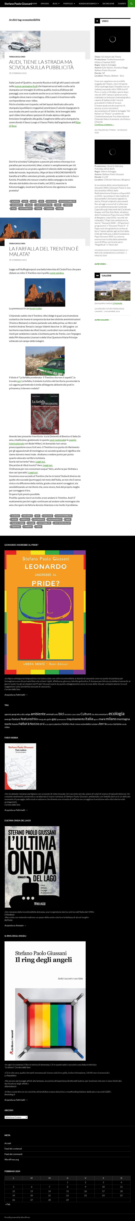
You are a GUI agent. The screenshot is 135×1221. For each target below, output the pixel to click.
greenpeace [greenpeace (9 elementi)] (61, 719)
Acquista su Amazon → (15, 925)
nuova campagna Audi (26, 86)
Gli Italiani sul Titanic (105, 130)
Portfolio (68, 4)
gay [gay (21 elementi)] (54, 719)
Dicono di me (108, 4)
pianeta (68, 205)
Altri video (101, 264)
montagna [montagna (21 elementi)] (123, 719)
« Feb (7, 1204)
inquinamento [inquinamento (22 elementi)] (76, 719)
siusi (14, 208)
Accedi (8, 1143)
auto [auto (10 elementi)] (56, 714)
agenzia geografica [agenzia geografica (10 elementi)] (13, 714)
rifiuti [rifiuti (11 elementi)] (71, 724)
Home (34, 4)
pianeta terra (18, 523)
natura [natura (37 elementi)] (24, 723)
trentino (16, 527)
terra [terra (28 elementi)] (103, 724)
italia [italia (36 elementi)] (89, 718)
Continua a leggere (104, 124)
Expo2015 (45, 4)
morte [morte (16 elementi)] (8, 723)
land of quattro (43, 205)
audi (33, 201)
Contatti (122, 4)
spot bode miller (62, 523)
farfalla (25, 519)
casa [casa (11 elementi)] (78, 714)
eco (41, 201)
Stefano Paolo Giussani (18, 3)
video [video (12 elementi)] (7, 727)
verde (60, 208)
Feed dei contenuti (13, 1148)
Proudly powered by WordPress (17, 1217)
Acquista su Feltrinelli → (16, 694)
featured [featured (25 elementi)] (27, 719)
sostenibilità (26, 208)
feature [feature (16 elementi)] (16, 719)
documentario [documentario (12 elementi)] (101, 714)
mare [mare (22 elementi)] (102, 719)
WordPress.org (12, 1159)
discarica (27, 516)
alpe (25, 201)
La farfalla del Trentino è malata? (44, 251)
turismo (49, 208)
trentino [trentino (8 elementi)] (110, 724)
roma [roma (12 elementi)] (77, 724)
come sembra (57, 272)
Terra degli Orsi (17, 57)
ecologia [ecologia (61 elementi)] (117, 713)
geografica (17, 205)
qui (19, 381)
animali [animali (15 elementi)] (50, 714)
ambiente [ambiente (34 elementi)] (38, 714)
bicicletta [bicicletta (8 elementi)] (67, 714)
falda (14, 519)
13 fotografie (117, 303)
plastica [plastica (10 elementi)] (57, 724)
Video (105, 21)
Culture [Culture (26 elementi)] (86, 714)
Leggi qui (33, 472)
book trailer (36, 308)
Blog (55, 4)
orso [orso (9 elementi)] (47, 724)
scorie (31, 523)
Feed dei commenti (13, 1154)
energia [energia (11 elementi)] (8, 719)
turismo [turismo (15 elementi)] (117, 723)
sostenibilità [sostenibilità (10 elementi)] (85, 724)
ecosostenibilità (67, 201)
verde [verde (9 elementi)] (124, 724)
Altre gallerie (103, 320)
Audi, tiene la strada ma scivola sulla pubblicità (41, 64)
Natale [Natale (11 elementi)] (15, 724)
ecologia (51, 201)
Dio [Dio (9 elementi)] (93, 714)
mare (58, 205)
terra (38, 208)
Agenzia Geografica (88, 4)
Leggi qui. (40, 461)
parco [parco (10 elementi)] (51, 724)
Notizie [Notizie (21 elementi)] (34, 723)
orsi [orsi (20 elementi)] (42, 723)
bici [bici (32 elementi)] (61, 714)
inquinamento (54, 519)
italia (29, 205)
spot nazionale (57, 439)
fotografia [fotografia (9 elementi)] (42, 719)
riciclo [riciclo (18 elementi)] (65, 723)
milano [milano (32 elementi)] (111, 719)
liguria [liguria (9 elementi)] (95, 719)
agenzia (15, 201)
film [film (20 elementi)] (35, 719)
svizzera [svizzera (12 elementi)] (95, 724)
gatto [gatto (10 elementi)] (49, 719)
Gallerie (106, 275)
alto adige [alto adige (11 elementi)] (25, 714)
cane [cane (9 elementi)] (74, 714)
